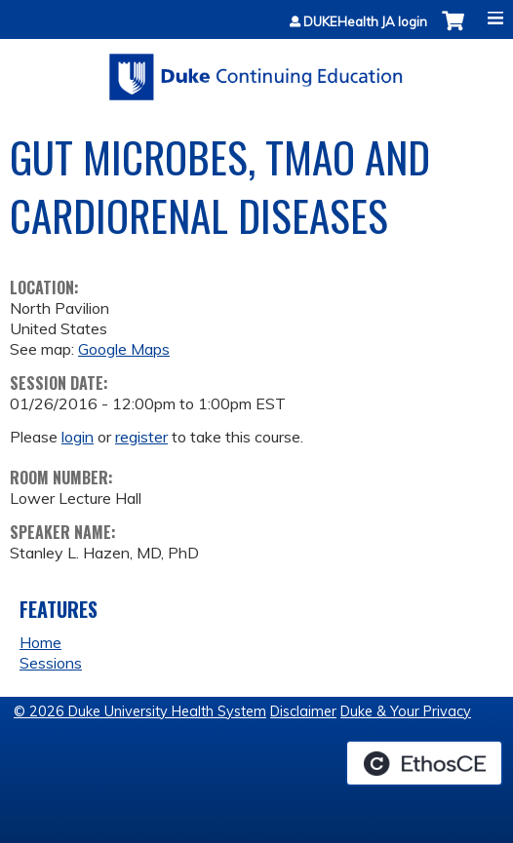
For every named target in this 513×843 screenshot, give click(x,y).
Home (40, 642)
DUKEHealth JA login (365, 22)
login (77, 436)
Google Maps (124, 349)
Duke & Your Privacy (405, 711)
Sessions (51, 662)
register (141, 436)
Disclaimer (303, 711)
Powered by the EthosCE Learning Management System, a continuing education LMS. (424, 763)
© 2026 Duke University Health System (140, 711)
